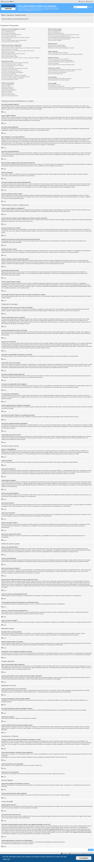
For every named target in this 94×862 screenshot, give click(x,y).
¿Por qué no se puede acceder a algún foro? (11, 71)
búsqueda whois (29, 827)
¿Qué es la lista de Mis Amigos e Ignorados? (58, 52)
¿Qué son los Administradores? (55, 30)
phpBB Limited (59, 806)
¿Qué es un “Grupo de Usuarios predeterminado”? (59, 38)
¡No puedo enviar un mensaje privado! (56, 45)
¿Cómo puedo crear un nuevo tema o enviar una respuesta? (14, 62)
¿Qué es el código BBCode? (7, 84)
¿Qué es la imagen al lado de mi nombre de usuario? (13, 53)
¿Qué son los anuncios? (6, 91)
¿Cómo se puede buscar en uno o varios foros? (58, 59)
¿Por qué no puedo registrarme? (8, 33)
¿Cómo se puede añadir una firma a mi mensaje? (12, 65)
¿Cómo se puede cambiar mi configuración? (11, 46)
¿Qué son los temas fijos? (7, 92)
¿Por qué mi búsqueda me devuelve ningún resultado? (60, 60)
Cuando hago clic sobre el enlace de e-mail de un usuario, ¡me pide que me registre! (20, 57)
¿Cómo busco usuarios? (53, 63)
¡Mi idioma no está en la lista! (7, 52)
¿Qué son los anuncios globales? (8, 90)
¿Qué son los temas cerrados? (8, 94)
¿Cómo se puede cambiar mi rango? (9, 56)
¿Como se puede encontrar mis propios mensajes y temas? (61, 64)
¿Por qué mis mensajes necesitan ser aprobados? (12, 78)
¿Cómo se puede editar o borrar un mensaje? (11, 64)
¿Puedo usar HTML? (6, 85)
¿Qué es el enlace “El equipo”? (55, 40)
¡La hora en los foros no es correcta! (9, 49)
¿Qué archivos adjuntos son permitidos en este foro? (60, 78)
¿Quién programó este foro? (54, 84)
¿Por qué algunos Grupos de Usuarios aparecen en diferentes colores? (64, 37)
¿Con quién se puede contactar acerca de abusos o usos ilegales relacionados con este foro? (69, 87)
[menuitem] (12, 2)
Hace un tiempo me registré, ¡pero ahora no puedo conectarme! (15, 37)
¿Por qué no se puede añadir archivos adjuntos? (12, 72)
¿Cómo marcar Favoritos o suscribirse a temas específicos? (61, 70)
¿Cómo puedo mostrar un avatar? (9, 54)
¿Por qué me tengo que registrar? (9, 30)
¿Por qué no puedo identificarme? (9, 36)
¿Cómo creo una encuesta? (7, 66)
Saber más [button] (6, 859)
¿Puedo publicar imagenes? (7, 88)
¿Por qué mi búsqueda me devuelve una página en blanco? (61, 61)
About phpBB (25, 808)
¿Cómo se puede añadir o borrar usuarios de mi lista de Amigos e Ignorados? (65, 54)
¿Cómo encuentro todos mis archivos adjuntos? (58, 79)
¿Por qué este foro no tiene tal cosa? (56, 86)
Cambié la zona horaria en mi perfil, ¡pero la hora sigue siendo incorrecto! (17, 50)
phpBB (76, 252)
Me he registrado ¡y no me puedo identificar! (11, 34)
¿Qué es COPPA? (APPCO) (7, 31)
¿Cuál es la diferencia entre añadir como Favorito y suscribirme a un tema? (65, 69)
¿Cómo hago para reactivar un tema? (9, 79)
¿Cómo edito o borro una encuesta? (9, 69)
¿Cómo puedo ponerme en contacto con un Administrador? (61, 89)
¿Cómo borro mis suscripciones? (55, 73)
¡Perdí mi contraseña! (6, 38)
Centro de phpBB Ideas (71, 816)
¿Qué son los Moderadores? (54, 31)
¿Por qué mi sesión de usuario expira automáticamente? (14, 40)
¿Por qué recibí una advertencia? (8, 73)
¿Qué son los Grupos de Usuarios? (56, 33)
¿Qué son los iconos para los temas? (9, 95)
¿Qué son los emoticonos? (7, 87)
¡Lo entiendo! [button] (83, 858)
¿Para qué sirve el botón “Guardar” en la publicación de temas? (15, 76)
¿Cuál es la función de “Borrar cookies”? (10, 41)
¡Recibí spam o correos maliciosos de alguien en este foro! (61, 47)
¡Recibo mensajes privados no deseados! (57, 46)
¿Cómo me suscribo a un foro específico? (57, 72)
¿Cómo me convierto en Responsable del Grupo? (59, 36)
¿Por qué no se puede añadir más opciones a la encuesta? (14, 68)
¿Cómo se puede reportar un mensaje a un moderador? (13, 75)
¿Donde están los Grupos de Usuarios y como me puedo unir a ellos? (63, 34)
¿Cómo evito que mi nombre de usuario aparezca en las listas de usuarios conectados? (21, 47)
